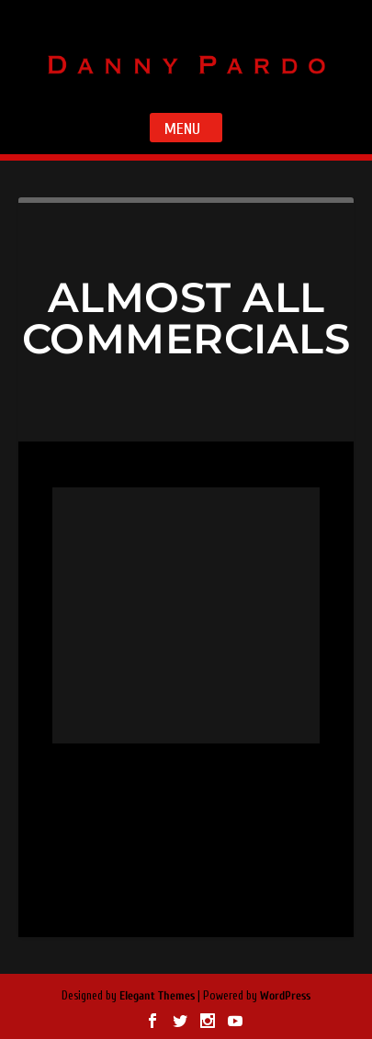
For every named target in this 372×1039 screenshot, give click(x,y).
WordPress (285, 995)
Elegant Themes (157, 995)
